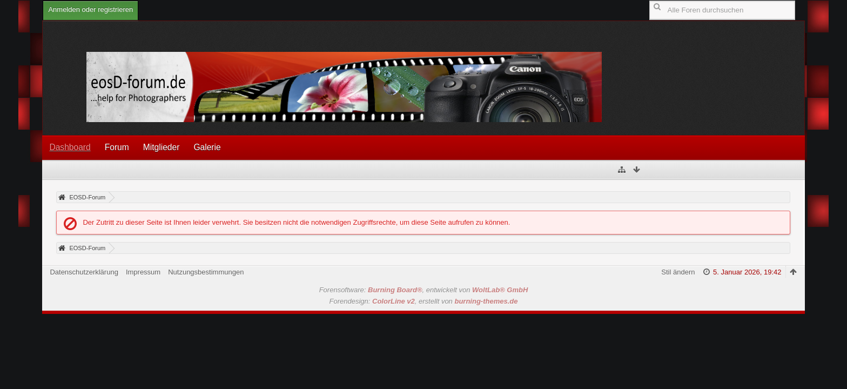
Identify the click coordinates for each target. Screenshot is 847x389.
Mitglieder (161, 147)
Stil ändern (678, 272)
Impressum (143, 272)
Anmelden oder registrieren (90, 9)
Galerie (206, 147)
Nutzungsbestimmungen (206, 272)
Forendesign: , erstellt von (424, 301)
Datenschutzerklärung (84, 272)
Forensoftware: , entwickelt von (423, 290)
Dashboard (69, 147)
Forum (117, 147)
